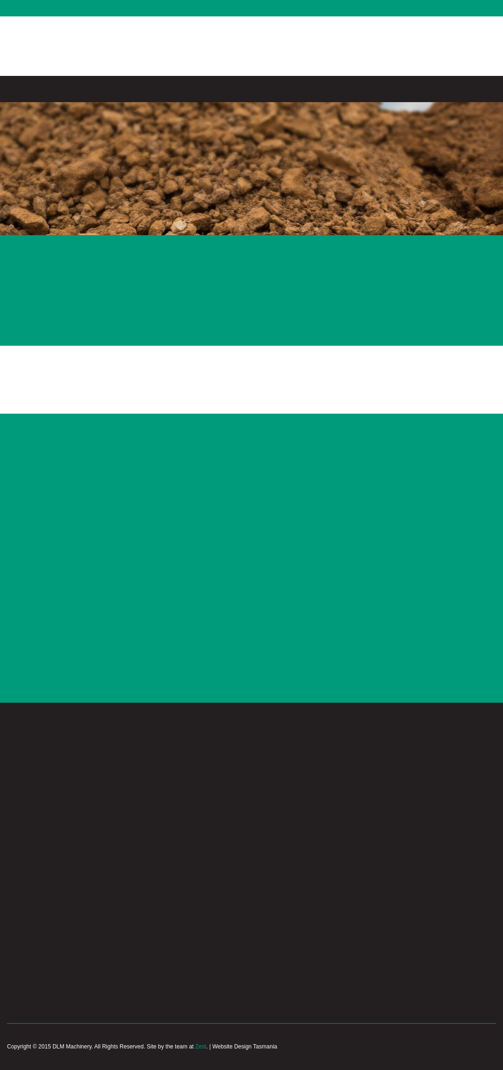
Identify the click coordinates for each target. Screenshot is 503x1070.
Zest (200, 1046)
